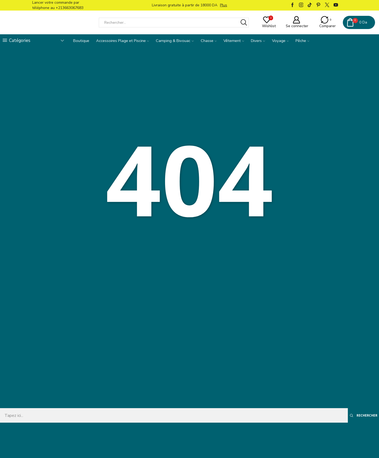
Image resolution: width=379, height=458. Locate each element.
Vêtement (233, 40)
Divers (258, 40)
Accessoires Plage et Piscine (122, 40)
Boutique (81, 40)
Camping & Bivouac (175, 40)
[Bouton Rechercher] (244, 22)
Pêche (302, 40)
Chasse (209, 40)
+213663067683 (69, 7)
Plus (223, 5)
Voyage (280, 40)
